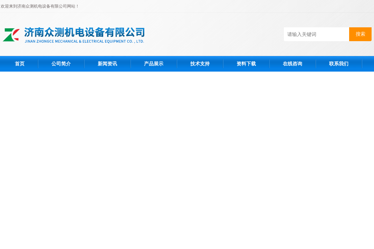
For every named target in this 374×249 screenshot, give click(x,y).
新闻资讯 (107, 63)
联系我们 (338, 63)
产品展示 (153, 63)
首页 (20, 63)
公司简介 (61, 63)
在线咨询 (292, 63)
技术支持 (200, 63)
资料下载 (246, 63)
